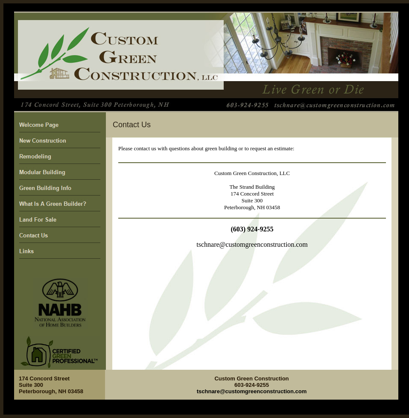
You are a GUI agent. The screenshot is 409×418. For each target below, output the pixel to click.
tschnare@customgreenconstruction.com (251, 244)
